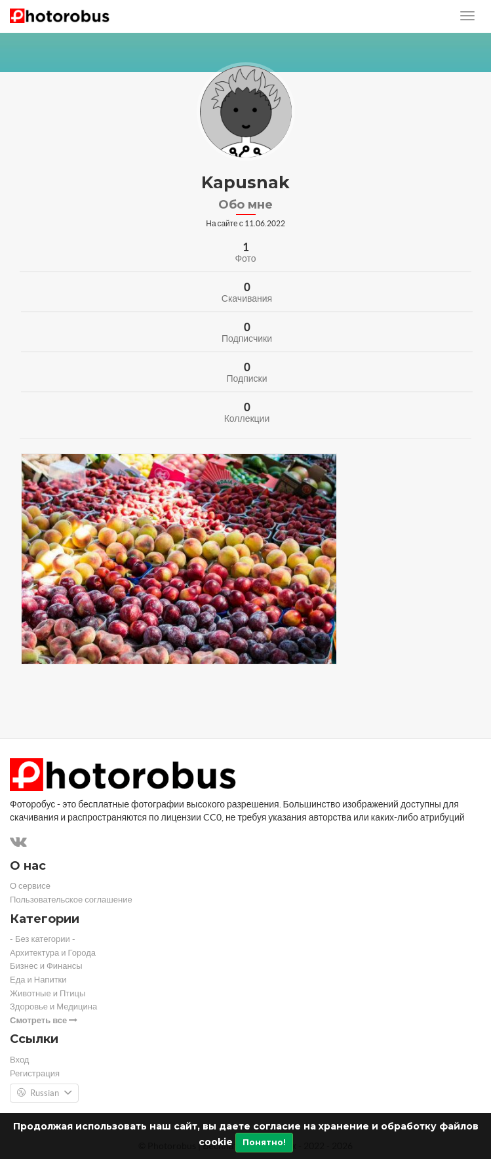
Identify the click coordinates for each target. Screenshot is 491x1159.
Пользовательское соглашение (71, 900)
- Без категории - (42, 939)
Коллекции (247, 418)
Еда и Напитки (38, 980)
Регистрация (35, 1073)
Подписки (246, 378)
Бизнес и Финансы (46, 966)
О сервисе (30, 886)
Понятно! (264, 1142)
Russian (44, 1093)
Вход (19, 1060)
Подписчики (247, 338)
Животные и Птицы (47, 993)
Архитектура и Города (53, 953)
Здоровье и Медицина (53, 1006)
